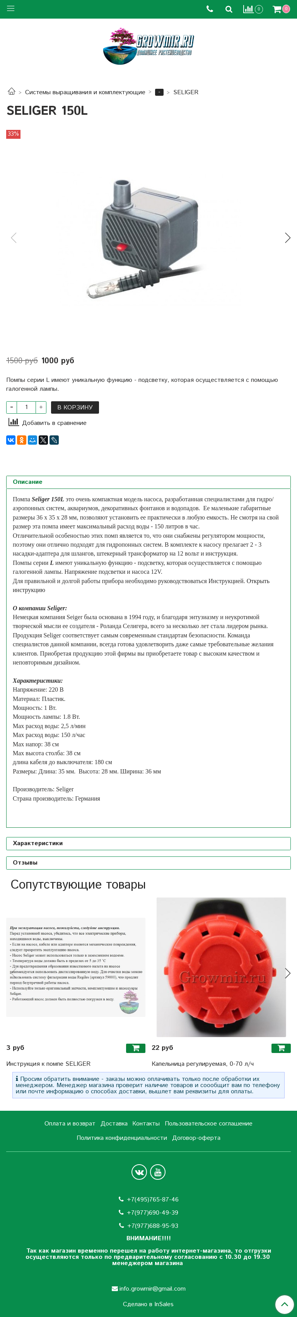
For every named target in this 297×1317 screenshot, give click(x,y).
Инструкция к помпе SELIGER (48, 1064)
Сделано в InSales (148, 1304)
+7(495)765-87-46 (153, 1199)
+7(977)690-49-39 (152, 1212)
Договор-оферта (196, 1138)
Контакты (146, 1123)
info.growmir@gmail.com (152, 1288)
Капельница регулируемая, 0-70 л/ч (203, 1064)
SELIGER (185, 92)
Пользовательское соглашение (209, 1123)
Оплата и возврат (70, 1123)
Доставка (114, 1123)
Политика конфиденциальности (122, 1138)
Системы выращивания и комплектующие (85, 92)
